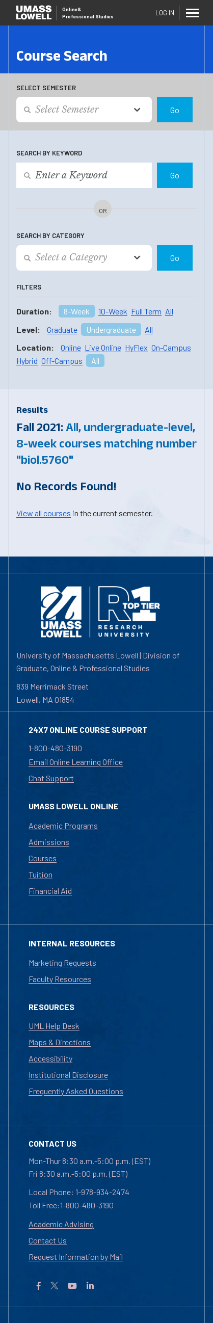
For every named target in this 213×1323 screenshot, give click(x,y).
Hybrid (27, 360)
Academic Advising (61, 1224)
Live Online (103, 347)
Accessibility (50, 1058)
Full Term (146, 311)
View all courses (43, 513)
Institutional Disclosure (68, 1074)
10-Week (112, 311)
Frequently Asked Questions (76, 1091)
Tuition (40, 874)
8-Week (77, 311)
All (169, 311)
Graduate (62, 329)
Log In (164, 13)
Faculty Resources (60, 979)
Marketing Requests (62, 962)
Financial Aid (50, 890)
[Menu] (192, 13)
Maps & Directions (60, 1042)
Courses (43, 858)
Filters (28, 287)
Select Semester (46, 88)
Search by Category (50, 235)
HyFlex (136, 347)
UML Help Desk (54, 1025)
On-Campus (171, 347)
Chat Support (51, 778)
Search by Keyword (49, 153)
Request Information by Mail (76, 1256)
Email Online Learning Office (76, 761)
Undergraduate (111, 329)
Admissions (49, 841)
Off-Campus (62, 360)
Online (71, 347)
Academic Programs (63, 825)
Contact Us (48, 1240)
